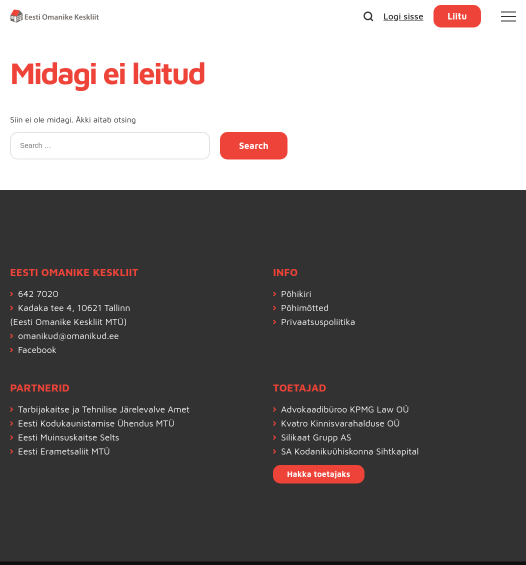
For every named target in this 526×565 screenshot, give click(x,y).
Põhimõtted (304, 307)
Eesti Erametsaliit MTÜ (64, 451)
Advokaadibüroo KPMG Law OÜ (345, 409)
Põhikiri (296, 293)
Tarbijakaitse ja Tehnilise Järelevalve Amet (104, 409)
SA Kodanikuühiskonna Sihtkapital (350, 451)
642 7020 (38, 293)
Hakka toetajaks (318, 474)
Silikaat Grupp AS (316, 437)
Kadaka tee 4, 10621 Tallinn (74, 307)
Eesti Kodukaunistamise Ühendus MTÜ (96, 423)
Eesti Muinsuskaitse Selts (69, 437)
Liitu (457, 16)
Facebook (37, 349)
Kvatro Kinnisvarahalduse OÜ (340, 423)
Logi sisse (404, 16)
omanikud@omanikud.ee (68, 335)
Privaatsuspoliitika (318, 321)
